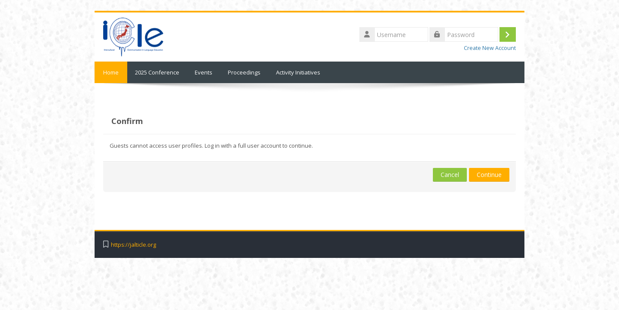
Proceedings (244, 72)
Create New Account (490, 48)
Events (203, 72)
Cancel (450, 174)
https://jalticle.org (133, 245)
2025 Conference (157, 72)
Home (111, 72)
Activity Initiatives (298, 72)
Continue (489, 174)
